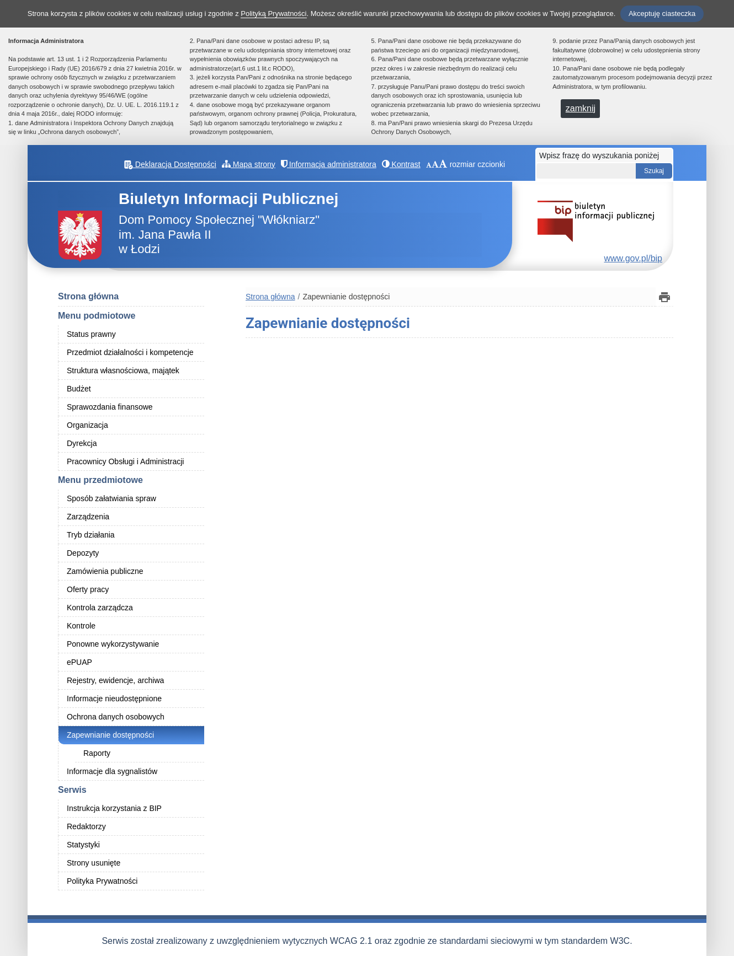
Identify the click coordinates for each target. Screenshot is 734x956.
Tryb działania (91, 534)
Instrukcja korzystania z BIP (114, 808)
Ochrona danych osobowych (115, 716)
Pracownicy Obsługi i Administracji (125, 461)
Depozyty (83, 553)
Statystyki (83, 844)
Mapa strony (248, 164)
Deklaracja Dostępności (170, 164)
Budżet (79, 388)
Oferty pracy (88, 589)
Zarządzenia (88, 516)
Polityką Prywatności (273, 13)
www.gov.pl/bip (633, 258)
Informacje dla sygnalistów (112, 771)
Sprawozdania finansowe (110, 406)
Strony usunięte (93, 862)
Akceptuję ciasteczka (662, 13)
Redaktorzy (86, 826)
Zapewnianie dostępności (110, 735)
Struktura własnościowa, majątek (123, 370)
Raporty (96, 753)
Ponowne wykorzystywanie (113, 644)
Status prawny (91, 334)
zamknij (580, 108)
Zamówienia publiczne (105, 571)
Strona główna (88, 296)
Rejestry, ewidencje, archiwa (115, 680)
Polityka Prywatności (102, 881)
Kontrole (81, 625)
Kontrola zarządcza (100, 607)
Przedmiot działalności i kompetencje (130, 352)
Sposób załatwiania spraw (111, 498)
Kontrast (401, 164)
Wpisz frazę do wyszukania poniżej (599, 155)
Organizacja (87, 425)
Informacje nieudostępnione (114, 698)
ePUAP (79, 662)
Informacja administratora (328, 164)
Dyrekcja (82, 443)
